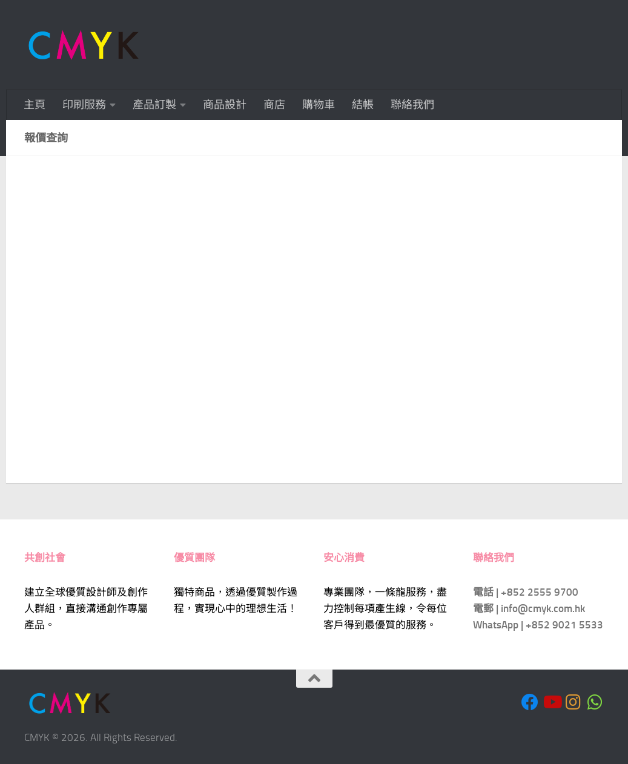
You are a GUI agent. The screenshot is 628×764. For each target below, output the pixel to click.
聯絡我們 (412, 104)
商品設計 (224, 104)
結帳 (363, 104)
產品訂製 (154, 104)
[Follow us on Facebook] (529, 702)
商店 (274, 104)
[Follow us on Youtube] (551, 702)
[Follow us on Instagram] (573, 702)
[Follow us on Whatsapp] (595, 702)
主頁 (34, 104)
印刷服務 (84, 104)
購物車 (318, 104)
